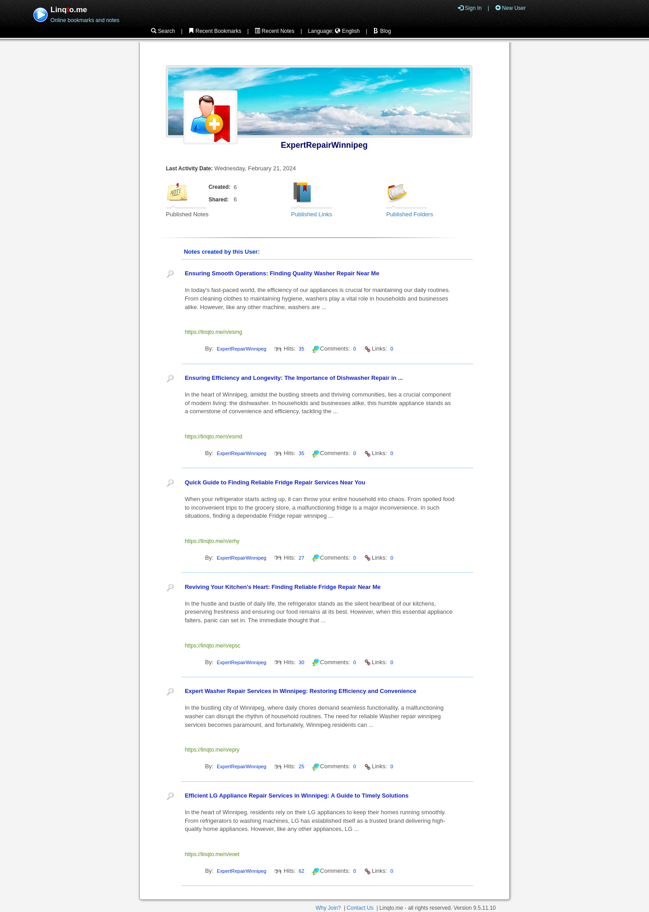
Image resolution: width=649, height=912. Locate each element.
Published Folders (409, 214)
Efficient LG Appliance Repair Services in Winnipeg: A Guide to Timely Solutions (297, 795)
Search (163, 31)
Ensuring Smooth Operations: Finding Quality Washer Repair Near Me (282, 273)
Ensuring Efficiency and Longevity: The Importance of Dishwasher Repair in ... (294, 377)
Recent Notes (274, 31)
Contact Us (360, 908)
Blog (382, 31)
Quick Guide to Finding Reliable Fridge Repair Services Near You (275, 482)
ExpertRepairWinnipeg (324, 145)
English (347, 31)
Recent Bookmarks (214, 31)
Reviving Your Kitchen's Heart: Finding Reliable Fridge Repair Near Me (283, 587)
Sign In (470, 8)
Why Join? (328, 908)
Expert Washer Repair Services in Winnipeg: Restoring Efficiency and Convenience (300, 691)
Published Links (311, 214)
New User (510, 8)
